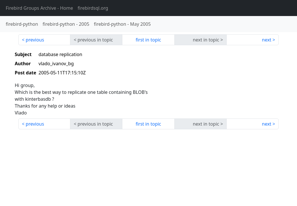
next (266, 40)
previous (35, 40)
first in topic (148, 40)
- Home (39, 8)
